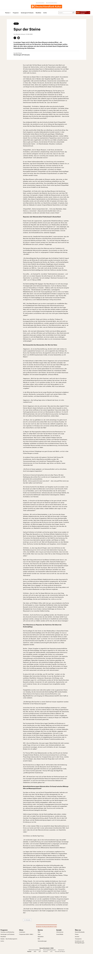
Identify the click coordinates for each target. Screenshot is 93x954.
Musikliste (38, 12)
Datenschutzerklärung (35, 949)
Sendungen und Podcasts (7, 934)
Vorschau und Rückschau (7, 932)
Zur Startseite (27, 920)
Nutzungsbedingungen (49, 949)
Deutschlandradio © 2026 (46, 948)
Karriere (77, 936)
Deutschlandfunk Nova (51, 2)
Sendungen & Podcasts (27, 12)
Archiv (45, 12)
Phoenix (45, 951)
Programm (16, 12)
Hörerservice (59, 932)
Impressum (61, 949)
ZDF (40, 951)
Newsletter (41, 936)
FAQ (39, 932)
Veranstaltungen (42, 941)
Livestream (22, 932)
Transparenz (78, 938)
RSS (39, 938)
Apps (39, 934)
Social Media (59, 934)
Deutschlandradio (80, 932)
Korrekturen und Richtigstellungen (79, 941)
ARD (35, 951)
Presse (76, 934)
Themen (7, 12)
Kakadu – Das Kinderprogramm (9, 938)
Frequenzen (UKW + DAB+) (26, 934)
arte (51, 951)
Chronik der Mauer (60, 951)
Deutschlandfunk (40, 2)
